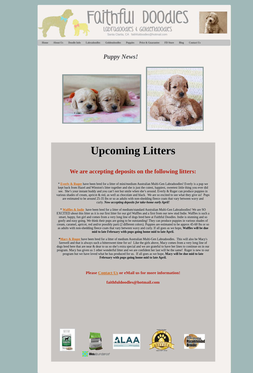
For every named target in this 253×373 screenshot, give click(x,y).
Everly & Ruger (71, 184)
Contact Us (108, 272)
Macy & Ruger (70, 239)
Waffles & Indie (73, 209)
